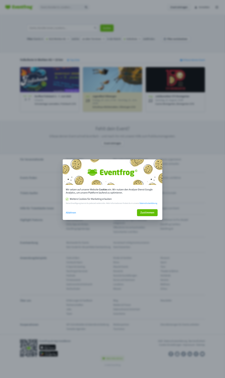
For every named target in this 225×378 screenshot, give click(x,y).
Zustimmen (147, 213)
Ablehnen (71, 212)
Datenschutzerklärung (148, 203)
